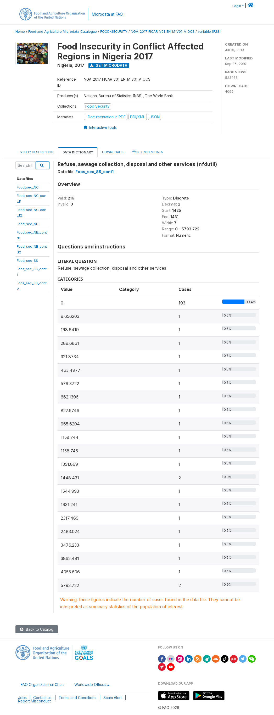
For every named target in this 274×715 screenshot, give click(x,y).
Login (236, 6)
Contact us (42, 697)
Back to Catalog (36, 629)
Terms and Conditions (77, 697)
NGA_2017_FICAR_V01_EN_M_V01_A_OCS (162, 32)
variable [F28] (209, 32)
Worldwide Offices (90, 684)
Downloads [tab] (113, 152)
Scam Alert (112, 697)
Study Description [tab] (37, 152)
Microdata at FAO (107, 14)
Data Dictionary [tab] (78, 152)
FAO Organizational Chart (42, 684)
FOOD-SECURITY (113, 32)
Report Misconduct (34, 701)
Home (20, 32)
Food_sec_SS (27, 260)
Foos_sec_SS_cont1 (94, 171)
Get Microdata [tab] (147, 151)
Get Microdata (108, 65)
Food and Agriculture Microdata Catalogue (62, 32)
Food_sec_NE (27, 224)
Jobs (22, 697)
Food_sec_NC (28, 187)
